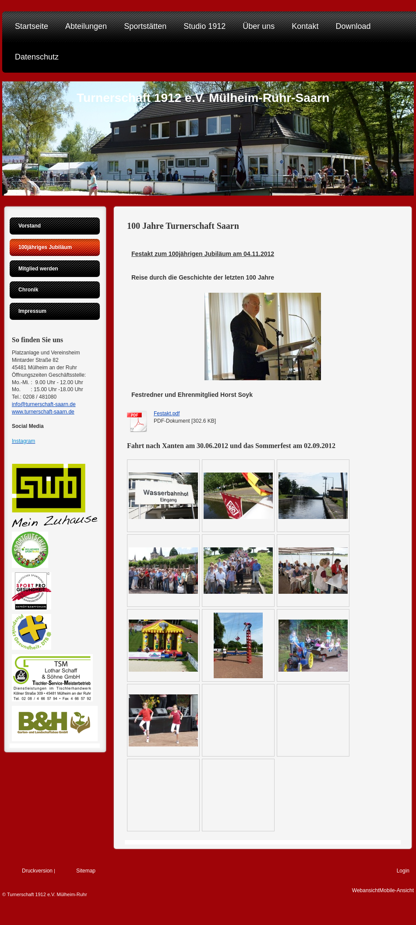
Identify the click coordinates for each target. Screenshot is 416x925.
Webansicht (365, 890)
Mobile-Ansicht (396, 890)
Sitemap (85, 871)
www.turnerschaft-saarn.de (43, 412)
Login (403, 871)
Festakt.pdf (167, 413)
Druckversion (37, 871)
